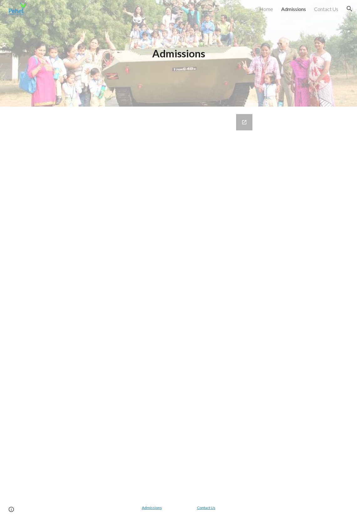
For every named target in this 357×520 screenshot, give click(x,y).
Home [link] (266, 9)
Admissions (152, 507)
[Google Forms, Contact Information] (178, 301)
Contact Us (206, 507)
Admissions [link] (293, 9)
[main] (178, 53)
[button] (349, 8)
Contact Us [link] (326, 9)
